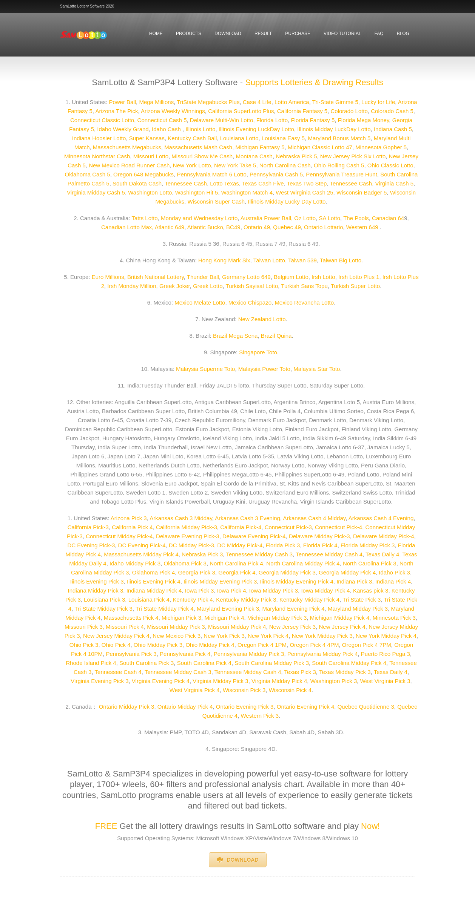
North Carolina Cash (285, 165)
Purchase (297, 33)
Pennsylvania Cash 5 (276, 174)
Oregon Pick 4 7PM (366, 645)
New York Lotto (192, 165)
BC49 (233, 227)
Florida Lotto (272, 120)
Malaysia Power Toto (264, 369)
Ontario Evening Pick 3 (245, 706)
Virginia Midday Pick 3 (220, 681)
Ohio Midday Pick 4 (209, 645)
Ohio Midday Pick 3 (158, 645)
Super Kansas (147, 138)
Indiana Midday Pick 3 (95, 590)
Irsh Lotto (323, 277)
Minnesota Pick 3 (394, 617)
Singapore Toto (258, 352)
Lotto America (292, 102)
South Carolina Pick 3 (146, 663)
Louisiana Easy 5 (283, 138)
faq (379, 33)
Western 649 (362, 227)
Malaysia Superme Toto (205, 369)
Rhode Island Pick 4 (91, 663)
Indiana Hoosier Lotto (99, 138)
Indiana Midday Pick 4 (153, 590)
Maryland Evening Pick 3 (228, 608)
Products (188, 33)
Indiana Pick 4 (393, 581)
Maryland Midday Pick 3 (358, 608)
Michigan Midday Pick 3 (277, 617)
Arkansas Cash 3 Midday (181, 518)
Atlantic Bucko (205, 227)
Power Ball (122, 102)
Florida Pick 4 (320, 545)
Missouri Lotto (150, 156)
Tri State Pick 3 (361, 599)
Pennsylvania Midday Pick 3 (249, 654)
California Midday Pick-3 (185, 527)
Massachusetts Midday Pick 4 (141, 554)
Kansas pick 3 (370, 590)
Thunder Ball (203, 277)
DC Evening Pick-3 (91, 545)
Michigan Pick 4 (224, 617)
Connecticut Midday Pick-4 (119, 536)
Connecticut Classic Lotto (102, 120)
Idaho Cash (167, 129)
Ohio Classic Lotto (390, 165)
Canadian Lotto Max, (127, 227)
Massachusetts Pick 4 (131, 617)
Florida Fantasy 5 (313, 120)
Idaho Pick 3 (394, 572)
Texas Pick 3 (300, 672)
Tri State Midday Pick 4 (165, 608)
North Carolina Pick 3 (369, 563)
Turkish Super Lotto (355, 286)
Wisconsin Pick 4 (290, 690)
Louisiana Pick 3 (104, 599)
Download (227, 33)
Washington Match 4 (247, 192)
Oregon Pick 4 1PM (262, 645)
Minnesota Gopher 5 (381, 147)
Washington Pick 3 (333, 681)
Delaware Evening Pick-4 (253, 536)
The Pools (356, 218)
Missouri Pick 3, (84, 626)
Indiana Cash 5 (393, 129)
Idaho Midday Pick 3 (134, 563)
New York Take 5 (235, 165)
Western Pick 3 (260, 715)
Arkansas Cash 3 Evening (247, 518)
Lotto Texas (224, 183)
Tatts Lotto (144, 218)
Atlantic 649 (169, 227)
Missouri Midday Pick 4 (237, 626)
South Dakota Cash (137, 183)
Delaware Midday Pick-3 (319, 536)
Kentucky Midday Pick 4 (309, 599)
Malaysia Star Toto (316, 369)
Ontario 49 (257, 227)
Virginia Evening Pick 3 (99, 681)
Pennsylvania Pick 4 (185, 654)
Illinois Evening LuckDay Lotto (255, 129)
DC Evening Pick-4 (140, 545)
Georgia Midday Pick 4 (347, 572)
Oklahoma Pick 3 (184, 563)
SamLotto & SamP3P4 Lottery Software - (167, 82)
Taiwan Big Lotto (340, 260)
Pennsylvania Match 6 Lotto (211, 174)
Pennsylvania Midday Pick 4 (322, 654)
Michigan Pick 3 (181, 617)
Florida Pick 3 (283, 545)
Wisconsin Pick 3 (244, 690)
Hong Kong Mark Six (224, 260)
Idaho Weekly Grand (122, 129)
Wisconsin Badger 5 (361, 192)
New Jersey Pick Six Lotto (352, 156)
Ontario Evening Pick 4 (306, 706)
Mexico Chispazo (249, 302)
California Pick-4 (240, 527)
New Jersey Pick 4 (342, 626)
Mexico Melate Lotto (199, 302)
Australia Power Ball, (267, 218)
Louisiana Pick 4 (149, 599)
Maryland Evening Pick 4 (293, 608)
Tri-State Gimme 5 (335, 102)
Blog (403, 33)
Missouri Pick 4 (125, 626)
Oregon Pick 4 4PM (314, 645)
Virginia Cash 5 (394, 183)
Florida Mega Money (363, 120)
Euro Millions (108, 277)
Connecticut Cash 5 (162, 120)
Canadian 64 (388, 218)
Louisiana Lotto (239, 138)
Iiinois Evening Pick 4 (152, 581)
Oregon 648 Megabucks (143, 174)
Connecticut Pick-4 (338, 527)
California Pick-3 (88, 527)
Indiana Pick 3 (353, 581)
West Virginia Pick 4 (195, 690)
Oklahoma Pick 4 (153, 572)
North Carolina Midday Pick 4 (302, 563)
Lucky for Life (378, 102)
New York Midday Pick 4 (386, 636)
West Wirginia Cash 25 (304, 192)
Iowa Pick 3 (199, 590)
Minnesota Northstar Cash (97, 156)
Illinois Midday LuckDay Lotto (333, 129)
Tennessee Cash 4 (118, 672)
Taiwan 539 (302, 260)
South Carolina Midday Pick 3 (271, 663)
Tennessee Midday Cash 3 (259, 554)
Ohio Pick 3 (84, 645)
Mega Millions (156, 102)
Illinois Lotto (200, 129)
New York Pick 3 (224, 636)
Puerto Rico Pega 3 (384, 654)
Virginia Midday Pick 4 (279, 681)
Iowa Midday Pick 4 (324, 590)
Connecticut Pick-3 (288, 527)
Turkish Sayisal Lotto (252, 286)
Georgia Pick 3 (196, 572)
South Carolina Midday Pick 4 (349, 663)
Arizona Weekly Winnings (173, 111)
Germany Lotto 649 (246, 277)
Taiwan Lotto (269, 260)
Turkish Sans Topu (304, 286)
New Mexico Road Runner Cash (129, 165)
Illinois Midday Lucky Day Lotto (287, 201)
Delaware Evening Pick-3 (187, 536)
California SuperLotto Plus (241, 111)
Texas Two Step (307, 183)
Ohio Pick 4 (116, 645)
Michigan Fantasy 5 (260, 147)
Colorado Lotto (349, 111)
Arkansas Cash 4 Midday (314, 518)
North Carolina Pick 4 (236, 563)
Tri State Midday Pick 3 (103, 608)
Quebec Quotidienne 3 (366, 706)
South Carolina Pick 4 (204, 663)
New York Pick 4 (268, 636)
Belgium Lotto (291, 277)
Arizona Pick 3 (129, 518)
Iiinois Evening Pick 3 (97, 581)
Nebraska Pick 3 (202, 554)
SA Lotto (329, 218)
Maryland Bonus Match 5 (339, 138)
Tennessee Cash (186, 183)
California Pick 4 (132, 527)
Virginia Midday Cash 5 (96, 192)
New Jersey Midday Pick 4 (116, 636)
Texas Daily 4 (382, 554)
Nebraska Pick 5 (296, 156)
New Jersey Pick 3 (292, 626)
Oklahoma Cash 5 (87, 174)
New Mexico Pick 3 (176, 636)
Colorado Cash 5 (392, 111)
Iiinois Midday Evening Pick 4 (296, 581)
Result (263, 33)
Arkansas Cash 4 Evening (381, 518)
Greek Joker (174, 286)
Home (156, 33)
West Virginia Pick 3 (385, 681)
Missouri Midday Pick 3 (176, 626)
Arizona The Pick (116, 111)
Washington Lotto (150, 192)
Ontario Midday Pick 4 (185, 706)
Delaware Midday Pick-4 (383, 536)
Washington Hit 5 (196, 192)
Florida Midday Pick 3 (368, 545)
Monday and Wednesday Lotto (199, 218)
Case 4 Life (257, 102)
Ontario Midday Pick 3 (126, 706)
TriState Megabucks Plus (208, 102)
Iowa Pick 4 (231, 590)
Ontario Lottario (323, 227)
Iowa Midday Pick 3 (273, 590)
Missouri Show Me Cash (202, 156)
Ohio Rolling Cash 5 (339, 165)
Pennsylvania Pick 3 (131, 654)
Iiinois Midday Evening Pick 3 (219, 581)
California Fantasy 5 (302, 111)
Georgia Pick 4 (236, 572)
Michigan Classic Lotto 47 (320, 147)
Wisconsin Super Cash (216, 201)
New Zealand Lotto (262, 319)
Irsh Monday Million (131, 286)
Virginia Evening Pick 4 (161, 681)
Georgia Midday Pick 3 (287, 572)
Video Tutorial (342, 33)
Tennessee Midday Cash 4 (329, 554)
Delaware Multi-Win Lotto (221, 120)
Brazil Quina (276, 335)
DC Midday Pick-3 (190, 545)
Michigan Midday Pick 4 (340, 617)
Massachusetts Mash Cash (198, 147)
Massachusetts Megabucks (127, 147)
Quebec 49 (287, 227)
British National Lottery (155, 277)
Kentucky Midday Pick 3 (246, 599)
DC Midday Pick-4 (239, 545)
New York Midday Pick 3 (322, 636)
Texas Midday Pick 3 (345, 672)
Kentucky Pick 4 (193, 599)
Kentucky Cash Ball (192, 138)
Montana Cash (254, 156)
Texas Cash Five (263, 183)
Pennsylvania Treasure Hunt (341, 174)
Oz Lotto (305, 218)
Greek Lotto (207, 286)
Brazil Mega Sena (235, 335)
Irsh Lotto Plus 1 (358, 277)
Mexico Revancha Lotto (304, 302)
